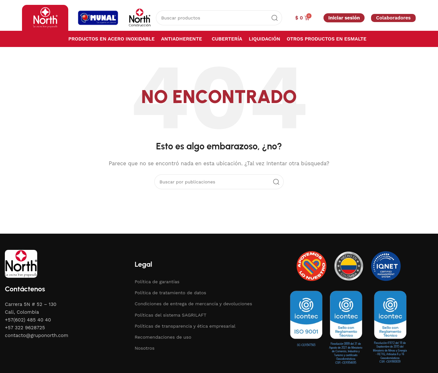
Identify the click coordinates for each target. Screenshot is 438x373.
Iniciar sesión (344, 18)
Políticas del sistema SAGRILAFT (170, 315)
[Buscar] (219, 17)
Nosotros (144, 348)
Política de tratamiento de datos (170, 292)
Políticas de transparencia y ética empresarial (185, 326)
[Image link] (21, 263)
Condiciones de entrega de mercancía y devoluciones (193, 303)
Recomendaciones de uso (163, 337)
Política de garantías (157, 281)
